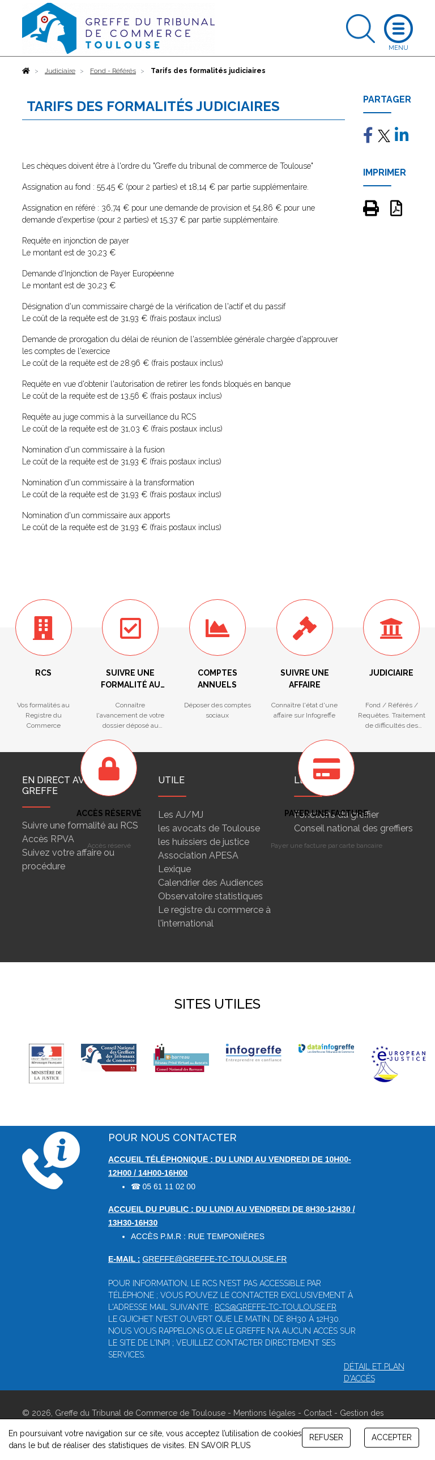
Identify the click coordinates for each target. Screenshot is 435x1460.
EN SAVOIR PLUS (219, 1445)
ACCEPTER (392, 1437)
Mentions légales (264, 1413)
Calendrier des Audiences (210, 882)
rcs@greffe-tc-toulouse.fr (275, 1307)
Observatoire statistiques (210, 896)
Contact (318, 1413)
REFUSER (326, 1437)
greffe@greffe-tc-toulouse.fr (214, 1258)
